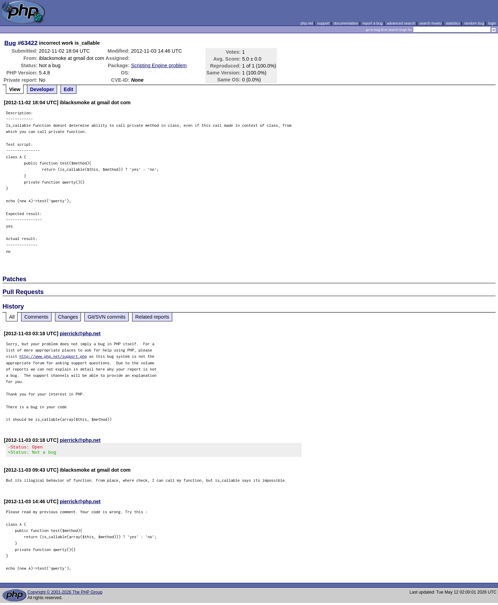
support (323, 23)
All (12, 317)
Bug (10, 42)
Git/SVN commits (106, 317)
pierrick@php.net (80, 333)
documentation (346, 23)
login (492, 23)
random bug (474, 23)
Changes (68, 317)
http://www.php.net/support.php (53, 356)
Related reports (152, 317)
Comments (36, 317)
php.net (307, 23)
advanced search (401, 23)
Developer (42, 89)
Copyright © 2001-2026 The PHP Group (64, 594)
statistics (453, 23)
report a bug (372, 23)
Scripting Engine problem (159, 65)
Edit (68, 89)
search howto (430, 23)
